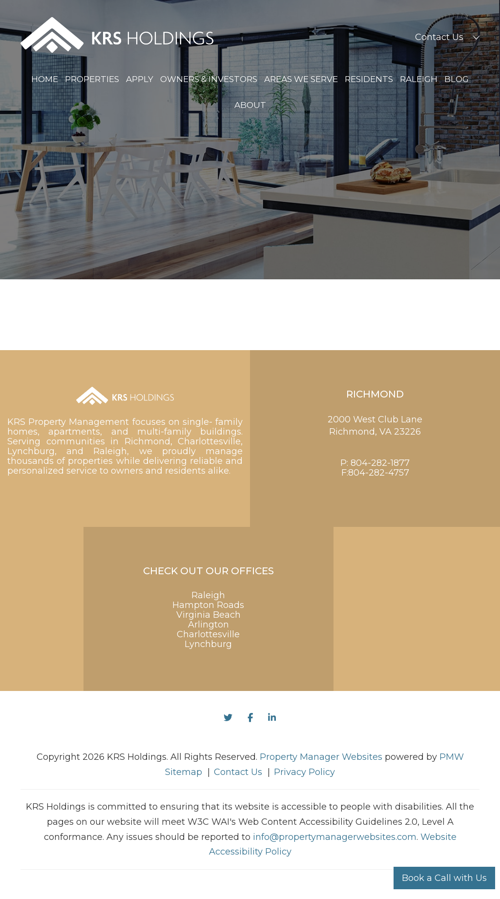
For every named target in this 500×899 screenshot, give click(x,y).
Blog (456, 79)
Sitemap (183, 772)
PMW (451, 757)
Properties (92, 79)
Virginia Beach (208, 614)
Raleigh (419, 79)
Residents (369, 79)
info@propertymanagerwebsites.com (335, 837)
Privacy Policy (304, 772)
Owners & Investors (208, 79)
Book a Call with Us (444, 878)
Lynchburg (208, 644)
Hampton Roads (208, 605)
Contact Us (439, 37)
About (250, 105)
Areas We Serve (301, 79)
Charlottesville (208, 634)
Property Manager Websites (321, 757)
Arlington (208, 624)
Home (44, 79)
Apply (139, 79)
